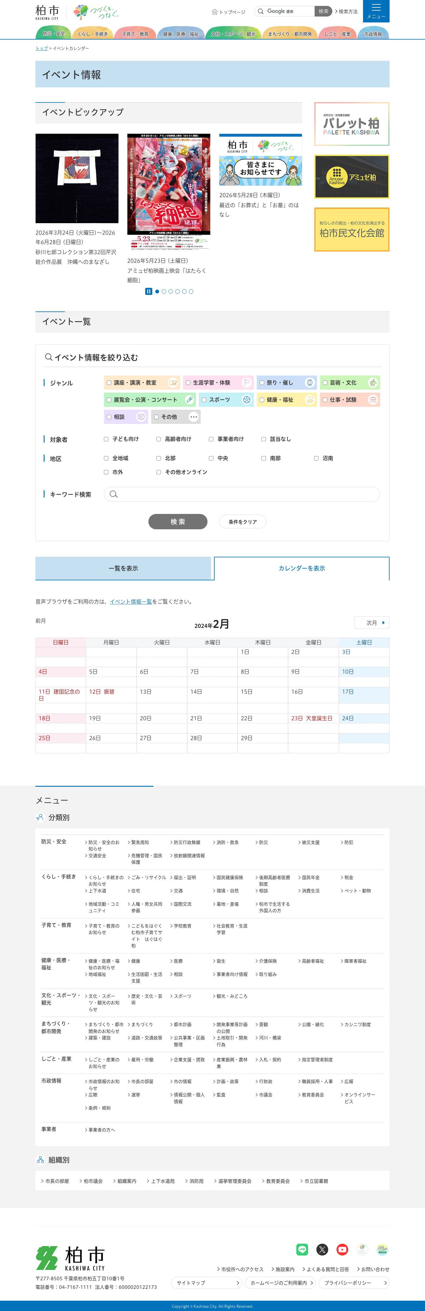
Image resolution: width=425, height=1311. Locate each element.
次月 (372, 623)
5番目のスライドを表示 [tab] (184, 291)
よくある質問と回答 (328, 1269)
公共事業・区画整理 (189, 1041)
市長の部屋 (142, 1081)
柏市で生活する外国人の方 (274, 907)
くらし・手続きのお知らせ (106, 880)
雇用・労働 (142, 1059)
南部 (275, 458)
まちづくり (142, 1024)
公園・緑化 (313, 1024)
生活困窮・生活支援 (146, 977)
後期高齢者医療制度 (274, 880)
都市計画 (183, 1024)
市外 (117, 472)
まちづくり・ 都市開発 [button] (56, 1027)
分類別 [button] (59, 817)
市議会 (265, 1095)
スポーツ (219, 399)
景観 (263, 1024)
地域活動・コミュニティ (104, 907)
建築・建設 (100, 1038)
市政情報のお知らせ (104, 1084)
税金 (348, 877)
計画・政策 (228, 1081)
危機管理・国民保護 (146, 859)
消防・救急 (228, 842)
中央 (223, 458)
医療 (178, 961)
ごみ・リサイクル (148, 877)
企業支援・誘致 (189, 1059)
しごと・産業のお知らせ (104, 1063)
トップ (41, 48)
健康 (135, 961)
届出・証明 (185, 877)
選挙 (135, 1095)
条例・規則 (100, 1108)
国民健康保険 (230, 877)
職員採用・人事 (317, 1081)
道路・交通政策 (146, 1038)
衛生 (221, 961)
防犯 (348, 842)
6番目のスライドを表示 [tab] (191, 291)
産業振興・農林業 (232, 1063)
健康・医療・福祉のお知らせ (104, 964)
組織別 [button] (59, 1160)
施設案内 (285, 1269)
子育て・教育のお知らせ (104, 929)
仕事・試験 (343, 399)
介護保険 (268, 961)
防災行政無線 (187, 842)
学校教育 (183, 926)
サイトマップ (191, 1283)
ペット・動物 (357, 891)
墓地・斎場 (228, 904)
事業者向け (231, 439)
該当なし (280, 439)
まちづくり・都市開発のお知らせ (106, 1028)
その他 (169, 416)
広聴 (93, 1095)
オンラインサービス (359, 1098)
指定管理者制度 (317, 1059)
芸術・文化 (343, 382)
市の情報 (183, 1081)
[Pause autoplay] (148, 291)
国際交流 (183, 904)
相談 (119, 416)
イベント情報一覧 (131, 601)
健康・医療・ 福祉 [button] (56, 964)
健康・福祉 (280, 399)
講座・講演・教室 (135, 382)
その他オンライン (186, 472)
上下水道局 (163, 1181)
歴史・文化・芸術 (146, 999)
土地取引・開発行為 (232, 1041)
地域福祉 (97, 974)
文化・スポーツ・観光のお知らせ (104, 1003)
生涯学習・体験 (211, 382)
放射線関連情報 (189, 855)
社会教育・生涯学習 (232, 929)
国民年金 (311, 877)
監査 (221, 1095)
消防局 (196, 1181)
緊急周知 (140, 842)
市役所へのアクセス (242, 1269)
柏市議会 (93, 1181)
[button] (376, 11)
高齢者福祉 (313, 961)
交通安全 (97, 855)
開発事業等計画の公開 (232, 1028)
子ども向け (125, 439)
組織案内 (126, 1181)
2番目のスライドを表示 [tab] (164, 291)
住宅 (135, 891)
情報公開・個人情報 (189, 1098)
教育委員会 (313, 1095)
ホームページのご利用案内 (279, 1283)
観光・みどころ (232, 996)
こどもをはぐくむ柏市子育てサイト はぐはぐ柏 (146, 936)
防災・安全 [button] (53, 841)
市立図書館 (316, 1181)
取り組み (268, 974)
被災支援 (311, 842)
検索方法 (348, 11)
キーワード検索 (70, 494)
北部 (170, 458)
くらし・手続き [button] (58, 876)
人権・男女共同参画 (146, 907)
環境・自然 (228, 891)
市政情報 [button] (51, 1080)
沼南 (328, 458)
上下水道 (97, 891)
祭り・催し (280, 382)
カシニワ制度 (357, 1024)
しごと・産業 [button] (56, 1059)
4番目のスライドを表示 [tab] (177, 291)
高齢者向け (178, 439)
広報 (348, 1081)
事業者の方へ (102, 1130)
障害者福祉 (355, 961)
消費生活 (311, 891)
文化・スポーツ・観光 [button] (61, 999)
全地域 (120, 458)
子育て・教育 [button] (56, 925)
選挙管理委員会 (234, 1181)
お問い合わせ (375, 1269)
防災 (263, 842)
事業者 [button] (48, 1129)
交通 (178, 891)
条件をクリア (243, 522)
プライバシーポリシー (347, 1283)
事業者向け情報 (232, 974)
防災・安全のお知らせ (104, 845)
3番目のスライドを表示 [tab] (171, 291)
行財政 (265, 1081)
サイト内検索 (261, 11)
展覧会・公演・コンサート (146, 399)
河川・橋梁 (270, 1038)
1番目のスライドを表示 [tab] (157, 291)
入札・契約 (270, 1059)
